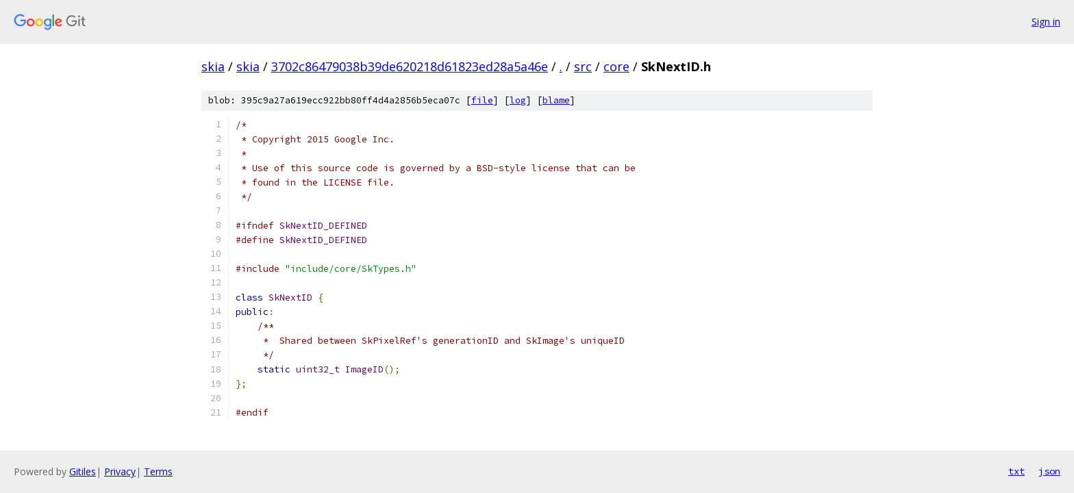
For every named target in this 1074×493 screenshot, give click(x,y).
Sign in (1046, 21)
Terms (158, 471)
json (1049, 471)
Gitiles (82, 471)
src (583, 66)
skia (213, 66)
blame (556, 100)
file (482, 100)
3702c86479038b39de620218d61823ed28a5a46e (409, 66)
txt (1016, 471)
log (518, 100)
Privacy (120, 471)
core (616, 66)
